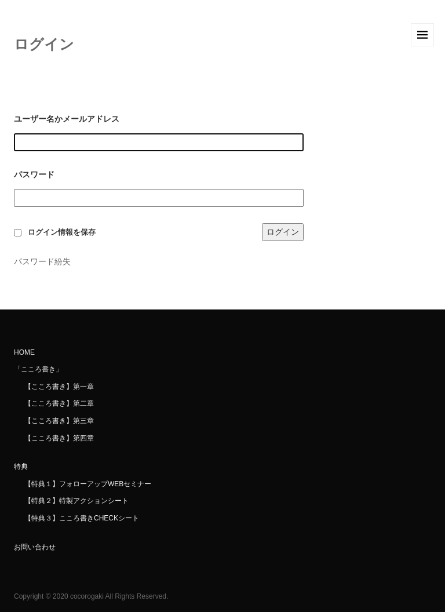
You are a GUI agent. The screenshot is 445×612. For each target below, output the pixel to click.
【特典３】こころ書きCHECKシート (81, 518)
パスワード (34, 174)
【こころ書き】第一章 (59, 386)
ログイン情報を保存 (62, 232)
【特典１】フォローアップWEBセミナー (87, 484)
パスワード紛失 (42, 261)
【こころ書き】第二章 (59, 403)
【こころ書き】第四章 (59, 438)
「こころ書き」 (38, 369)
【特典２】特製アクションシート (76, 501)
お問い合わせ (35, 547)
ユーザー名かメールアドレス (66, 118)
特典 (21, 466)
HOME (24, 352)
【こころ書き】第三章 (59, 421)
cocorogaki (87, 596)
